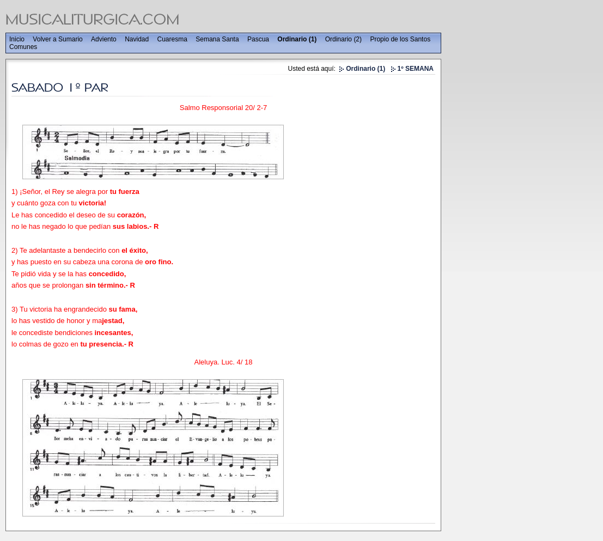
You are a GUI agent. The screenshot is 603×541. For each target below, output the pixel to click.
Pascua (258, 39)
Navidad (137, 39)
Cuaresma (172, 39)
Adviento (104, 39)
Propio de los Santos (400, 39)
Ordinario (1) (296, 39)
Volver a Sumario (57, 39)
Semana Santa (217, 39)
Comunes (23, 47)
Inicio (17, 39)
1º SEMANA (416, 68)
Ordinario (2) (343, 39)
